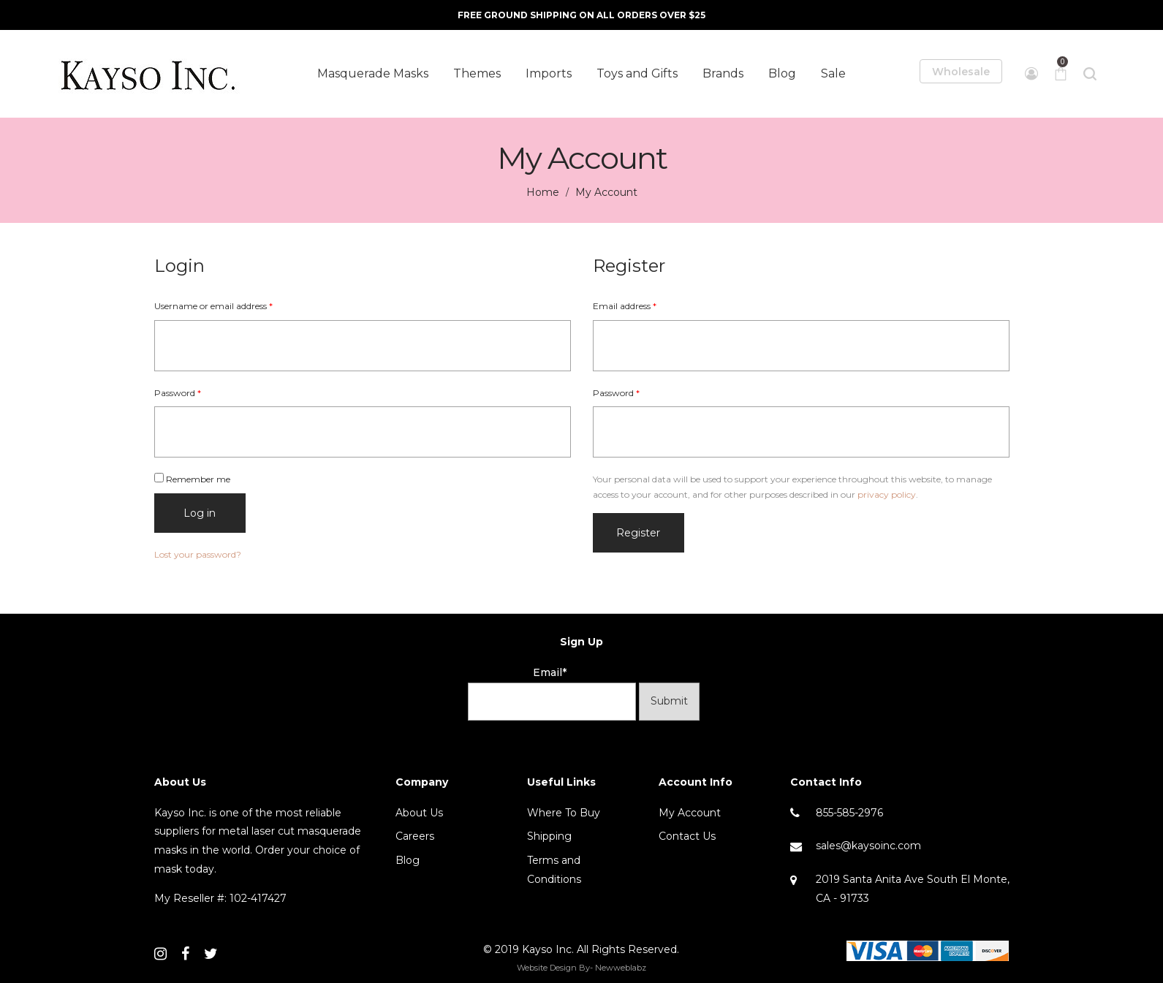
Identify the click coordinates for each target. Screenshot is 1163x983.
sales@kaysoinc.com (868, 845)
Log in (199, 513)
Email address (624, 305)
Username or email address (213, 305)
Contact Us (687, 836)
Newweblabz (620, 968)
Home (542, 192)
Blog (407, 860)
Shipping (549, 836)
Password (177, 392)
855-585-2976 (849, 812)
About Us (419, 812)
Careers (414, 836)
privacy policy (886, 494)
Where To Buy (563, 812)
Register (638, 532)
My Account (690, 812)
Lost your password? (197, 554)
